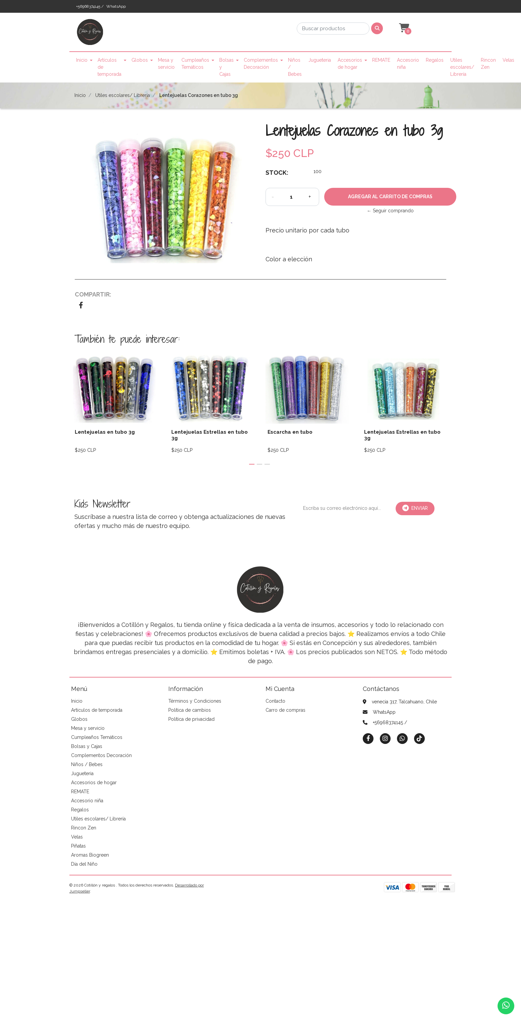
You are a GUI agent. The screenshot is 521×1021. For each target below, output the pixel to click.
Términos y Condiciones (194, 701)
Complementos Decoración (261, 63)
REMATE (381, 60)
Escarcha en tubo (290, 432)
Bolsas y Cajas (226, 67)
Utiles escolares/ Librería (462, 67)
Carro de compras (285, 710)
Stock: (277, 172)
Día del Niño (84, 864)
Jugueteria (319, 60)
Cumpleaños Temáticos (195, 63)
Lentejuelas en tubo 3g (105, 432)
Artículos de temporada (109, 67)
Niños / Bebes (295, 67)
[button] (403, 28)
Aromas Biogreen (90, 855)
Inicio (82, 60)
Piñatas (78, 846)
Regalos (435, 60)
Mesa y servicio (166, 63)
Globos (139, 60)
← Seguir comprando (390, 210)
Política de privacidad (191, 719)
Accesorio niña (408, 63)
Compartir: (93, 294)
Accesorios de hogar (350, 63)
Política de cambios (189, 710)
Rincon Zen (488, 63)
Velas (508, 60)
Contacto (275, 701)
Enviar (415, 508)
